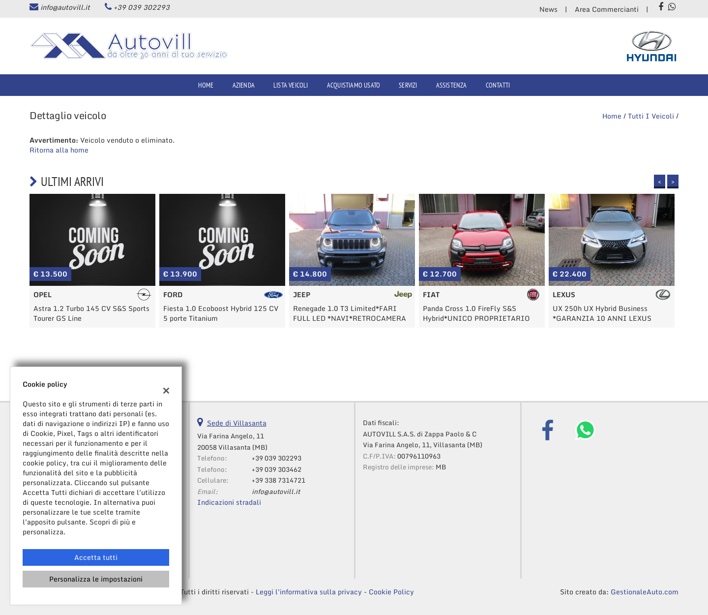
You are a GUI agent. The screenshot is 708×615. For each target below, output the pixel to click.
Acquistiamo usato (353, 85)
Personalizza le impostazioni (96, 578)
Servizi (408, 85)
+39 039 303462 (276, 469)
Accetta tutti (96, 557)
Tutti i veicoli (651, 116)
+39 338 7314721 (278, 480)
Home (206, 85)
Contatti (498, 85)
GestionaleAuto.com (644, 591)
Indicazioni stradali (229, 502)
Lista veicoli (290, 85)
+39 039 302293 (142, 7)
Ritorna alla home (59, 149)
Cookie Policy (391, 591)
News (548, 9)
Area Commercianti (607, 9)
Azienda (244, 85)
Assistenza (451, 85)
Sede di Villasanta (236, 423)
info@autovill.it (65, 7)
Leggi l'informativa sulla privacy (309, 591)
